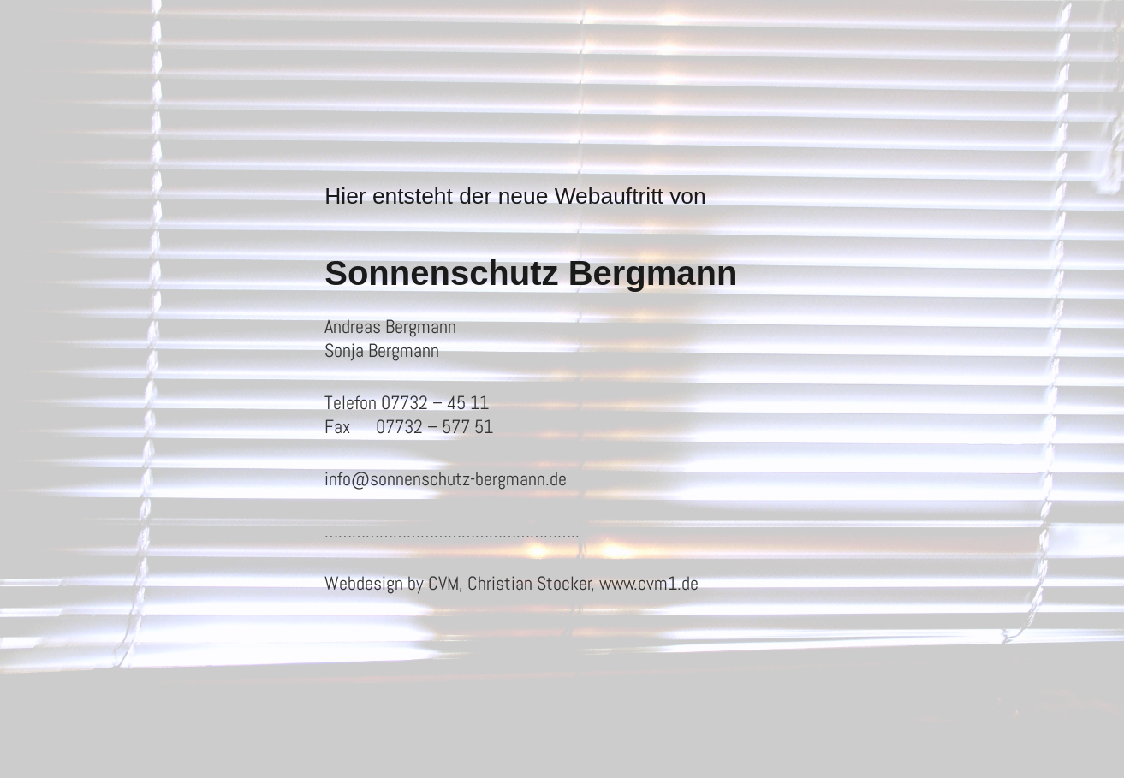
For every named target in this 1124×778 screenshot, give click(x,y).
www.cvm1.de (649, 583)
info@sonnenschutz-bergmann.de (445, 478)
